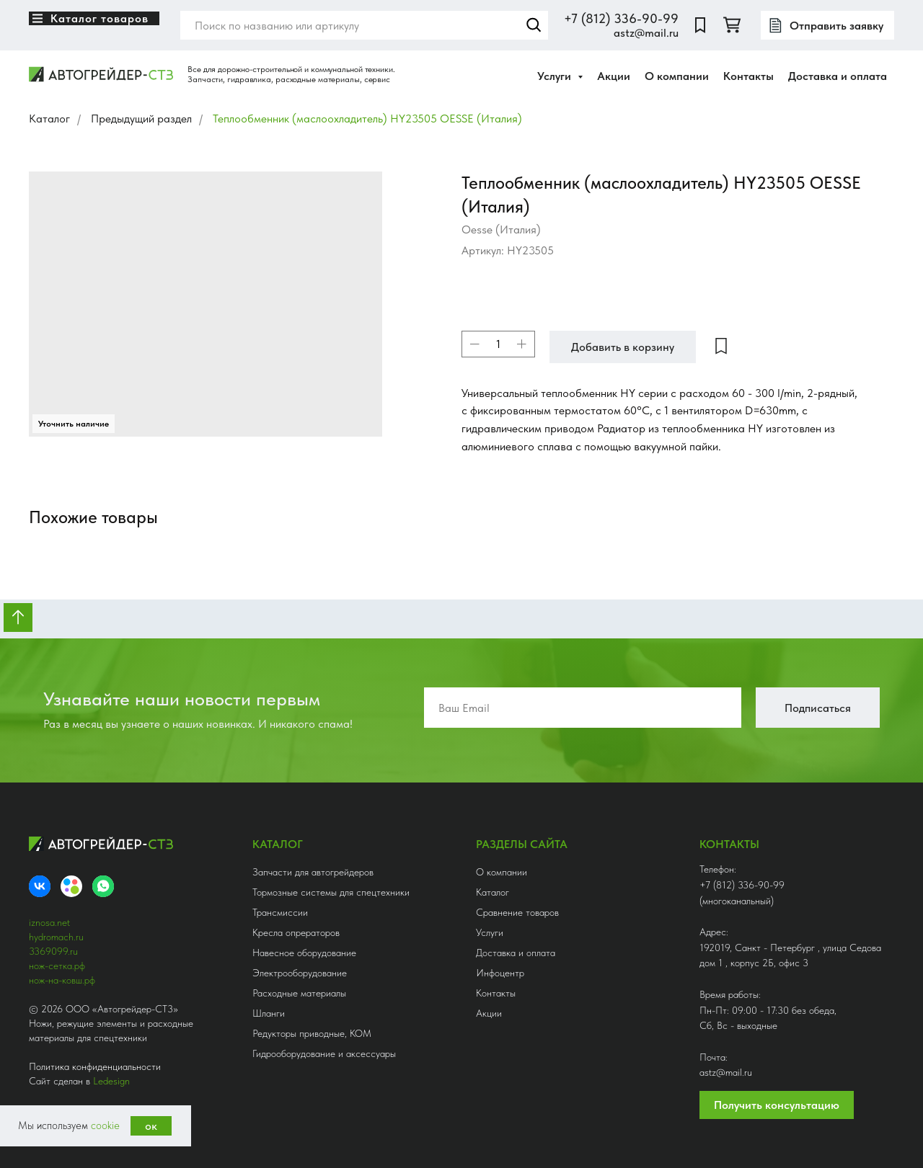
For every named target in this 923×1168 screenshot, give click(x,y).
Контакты (748, 76)
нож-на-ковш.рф (62, 980)
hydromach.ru (56, 936)
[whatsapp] (103, 886)
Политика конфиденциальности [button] (95, 1066)
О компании (677, 76)
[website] (700, 25)
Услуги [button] (555, 76)
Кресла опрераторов (296, 932)
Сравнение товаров (517, 912)
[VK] (39, 886)
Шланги (268, 1013)
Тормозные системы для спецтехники (331, 892)
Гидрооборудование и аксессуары (324, 1053)
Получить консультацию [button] (776, 1105)
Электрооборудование (299, 972)
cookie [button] (105, 1125)
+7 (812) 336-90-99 (621, 18)
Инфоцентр (500, 972)
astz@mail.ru (646, 33)
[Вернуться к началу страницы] (18, 617)
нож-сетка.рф (57, 965)
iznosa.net (49, 922)
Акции (613, 76)
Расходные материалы (299, 993)
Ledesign (111, 1081)
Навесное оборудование (304, 952)
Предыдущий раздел (141, 118)
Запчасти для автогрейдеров (313, 872)
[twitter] (732, 25)
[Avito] (71, 886)
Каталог (49, 118)
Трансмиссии (280, 912)
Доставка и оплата (837, 76)
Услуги (489, 932)
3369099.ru (53, 951)
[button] (827, 25)
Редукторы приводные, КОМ (311, 1033)
